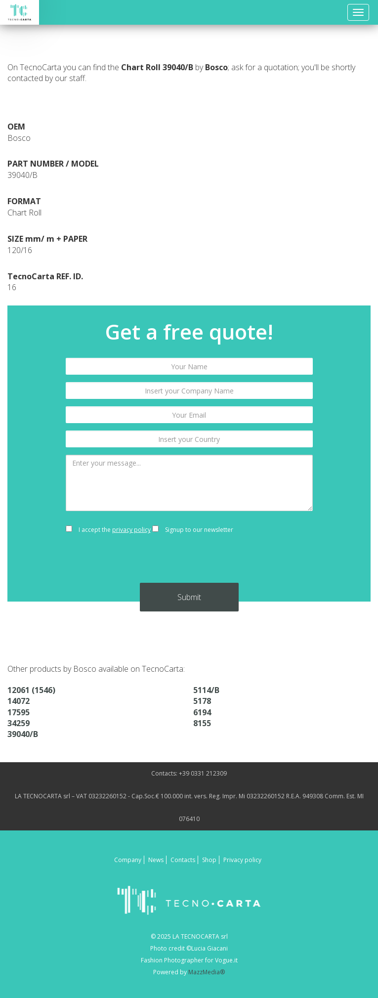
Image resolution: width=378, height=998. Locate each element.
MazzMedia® (206, 972)
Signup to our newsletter (192, 529)
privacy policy (131, 529)
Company (127, 860)
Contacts (182, 860)
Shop (209, 860)
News (156, 860)
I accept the (108, 529)
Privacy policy (242, 860)
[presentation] (189, 563)
